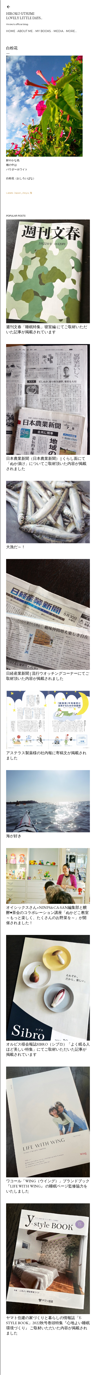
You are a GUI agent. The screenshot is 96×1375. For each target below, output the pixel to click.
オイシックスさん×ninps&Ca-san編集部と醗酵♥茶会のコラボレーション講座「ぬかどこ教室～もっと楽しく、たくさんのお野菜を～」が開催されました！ (47, 915)
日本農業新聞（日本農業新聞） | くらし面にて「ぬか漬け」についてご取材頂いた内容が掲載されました (46, 463)
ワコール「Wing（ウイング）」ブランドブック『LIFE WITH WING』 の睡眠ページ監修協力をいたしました (47, 1186)
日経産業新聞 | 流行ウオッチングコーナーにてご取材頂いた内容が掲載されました (47, 676)
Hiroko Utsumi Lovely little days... (24, 15)
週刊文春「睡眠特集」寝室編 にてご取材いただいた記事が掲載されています (46, 329)
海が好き (13, 835)
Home (10, 31)
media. (59, 31)
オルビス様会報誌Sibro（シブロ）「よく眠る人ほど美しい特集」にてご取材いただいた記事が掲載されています (48, 1049)
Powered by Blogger (48, 1357)
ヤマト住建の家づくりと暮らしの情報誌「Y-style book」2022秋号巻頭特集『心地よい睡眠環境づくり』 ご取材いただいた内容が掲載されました (48, 1325)
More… (71, 31)
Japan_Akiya (21, 192)
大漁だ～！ (15, 546)
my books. (43, 31)
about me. (25, 31)
